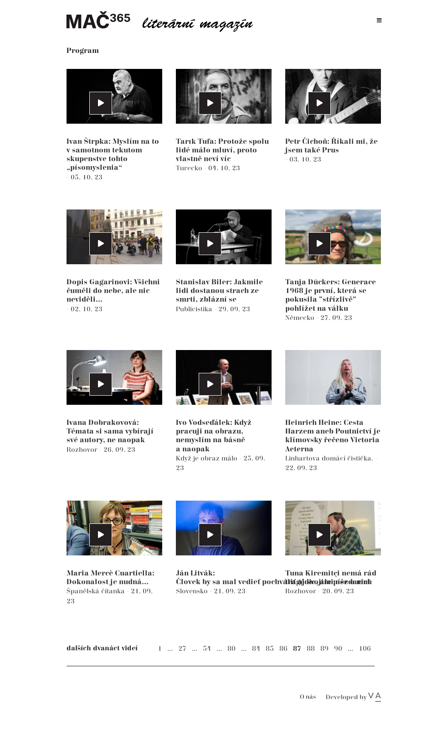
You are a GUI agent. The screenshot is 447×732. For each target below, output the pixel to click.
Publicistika (195, 309)
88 (311, 648)
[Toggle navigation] (379, 21)
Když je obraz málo (207, 458)
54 (207, 648)
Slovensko (193, 591)
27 (182, 648)
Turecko (190, 168)
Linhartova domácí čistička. (330, 458)
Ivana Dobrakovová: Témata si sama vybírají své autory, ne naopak (110, 431)
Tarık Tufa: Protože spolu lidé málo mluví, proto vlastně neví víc (222, 150)
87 (297, 648)
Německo (300, 317)
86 (283, 648)
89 (324, 648)
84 (256, 648)
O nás (308, 697)
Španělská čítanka (97, 591)
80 (231, 648)
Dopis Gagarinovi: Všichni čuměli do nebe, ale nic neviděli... (113, 290)
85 (270, 648)
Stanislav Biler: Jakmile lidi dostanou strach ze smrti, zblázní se (219, 290)
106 (365, 648)
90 (338, 648)
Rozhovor (83, 449)
